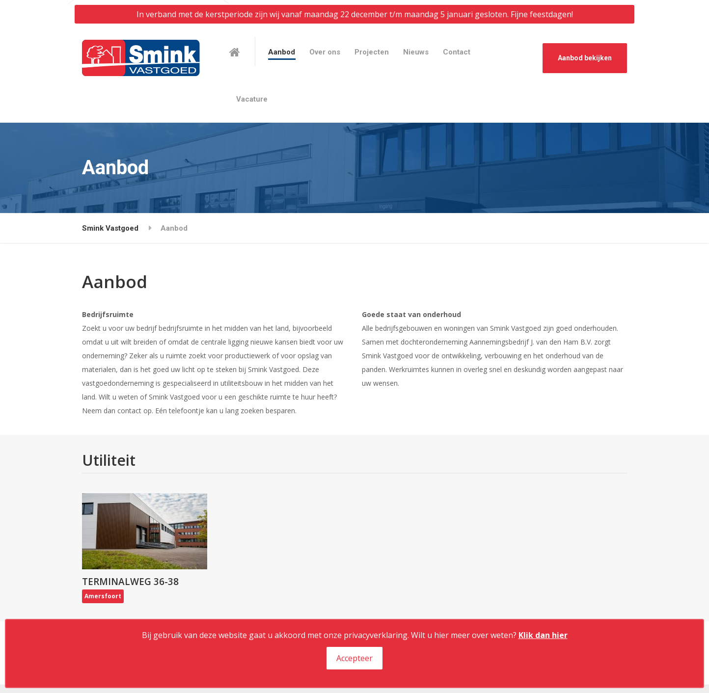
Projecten (371, 52)
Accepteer (354, 658)
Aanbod (281, 52)
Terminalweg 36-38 (130, 581)
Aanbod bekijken (585, 58)
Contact (456, 52)
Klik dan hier (543, 635)
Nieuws (416, 52)
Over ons (324, 52)
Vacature (252, 99)
